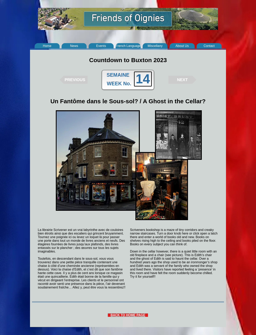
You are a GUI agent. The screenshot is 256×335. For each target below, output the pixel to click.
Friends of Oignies (127, 19)
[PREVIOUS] (74, 80)
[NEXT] (182, 80)
